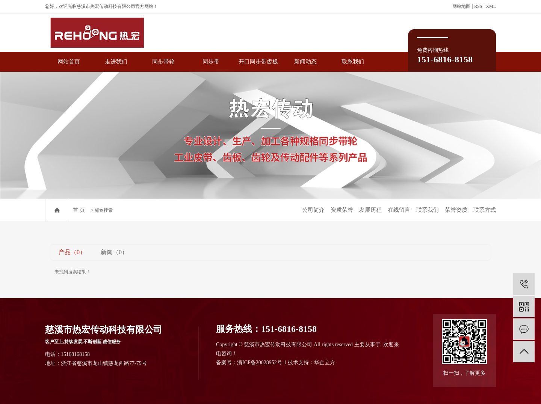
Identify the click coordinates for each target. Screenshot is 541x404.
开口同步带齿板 (258, 62)
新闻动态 (305, 62)
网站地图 (461, 6)
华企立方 (324, 362)
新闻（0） (114, 252)
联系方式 (484, 210)
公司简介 (313, 210)
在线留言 (399, 210)
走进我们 (116, 62)
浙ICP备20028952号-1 (261, 362)
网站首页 (68, 62)
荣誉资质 (456, 210)
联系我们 (353, 62)
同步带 (210, 62)
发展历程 (370, 210)
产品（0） (72, 252)
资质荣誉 (342, 210)
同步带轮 (163, 62)
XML (491, 6)
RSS (478, 6)
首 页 (79, 210)
